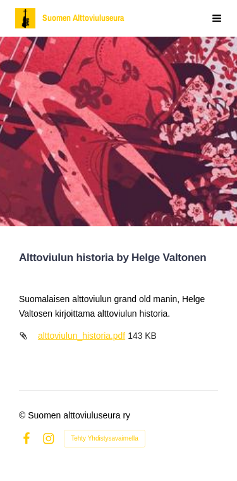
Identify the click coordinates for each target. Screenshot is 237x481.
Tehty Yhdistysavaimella (104, 438)
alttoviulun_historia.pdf (81, 336)
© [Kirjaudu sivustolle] (23, 415)
